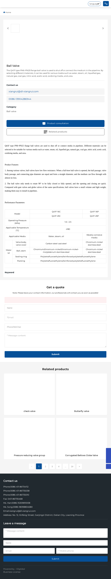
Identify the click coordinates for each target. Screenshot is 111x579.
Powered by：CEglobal (14, 569)
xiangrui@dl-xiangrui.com (24, 91)
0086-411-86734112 (19, 486)
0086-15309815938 (21, 503)
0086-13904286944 (20, 99)
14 (72, 466)
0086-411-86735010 (19, 495)
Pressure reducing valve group (29, 455)
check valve (29, 411)
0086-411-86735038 (19, 490)
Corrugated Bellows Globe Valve (81, 455)
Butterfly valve (81, 411)
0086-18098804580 (23, 507)
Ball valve (11, 111)
